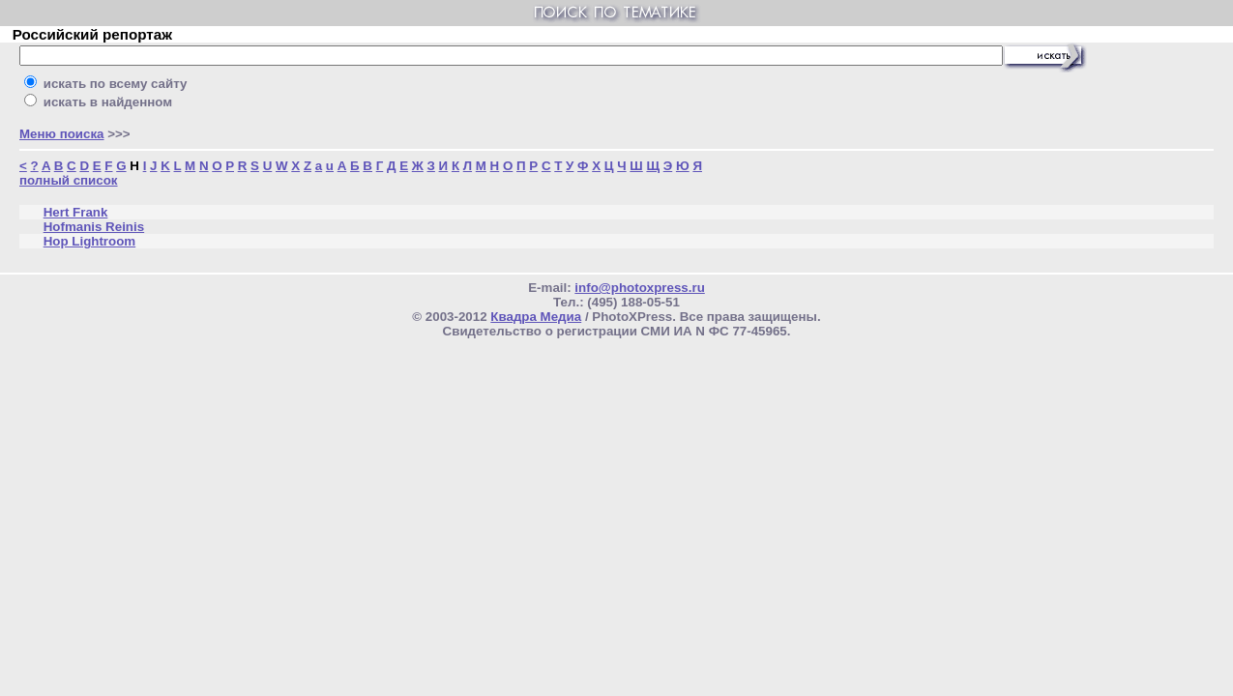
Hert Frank (76, 212)
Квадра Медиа (535, 316)
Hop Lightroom (90, 241)
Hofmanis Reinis (94, 226)
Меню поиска (61, 134)
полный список (68, 180)
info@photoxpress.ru (639, 287)
